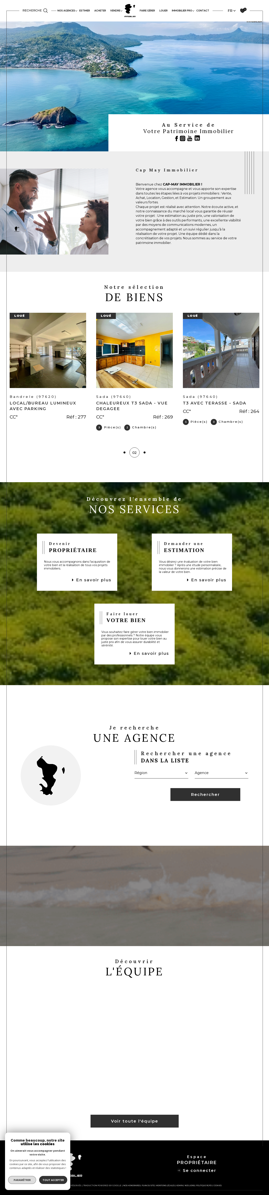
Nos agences (66, 10)
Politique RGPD (204, 1187)
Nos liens (190, 1187)
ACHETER (100, 10)
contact (202, 10)
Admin (179, 1187)
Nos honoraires (131, 1187)
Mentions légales (165, 1187)
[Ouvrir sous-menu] (76, 10)
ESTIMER (84, 10)
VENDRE (115, 10)
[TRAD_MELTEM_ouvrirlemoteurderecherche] (35, 10)
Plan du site (148, 1187)
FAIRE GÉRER (147, 10)
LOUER (163, 10)
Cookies (217, 1187)
